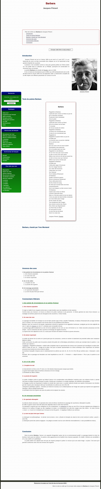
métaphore (64, 406)
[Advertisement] (50, 19)
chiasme (34, 326)
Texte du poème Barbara (33, 35)
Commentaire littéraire (32, 40)
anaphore (26, 345)
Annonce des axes (31, 39)
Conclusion (29, 42)
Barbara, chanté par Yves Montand (36, 37)
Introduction (29, 33)
